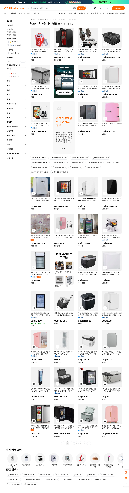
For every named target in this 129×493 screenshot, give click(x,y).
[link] (126, 472)
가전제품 (41, 19)
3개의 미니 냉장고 (51, 479)
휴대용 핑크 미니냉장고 (39, 162)
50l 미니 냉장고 (67, 479)
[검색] (81, 8)
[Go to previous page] (63, 443)
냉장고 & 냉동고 (52, 19)
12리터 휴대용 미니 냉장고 (58, 158)
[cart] (101, 8)
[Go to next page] (89, 443)
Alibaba (32, 19)
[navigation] (16, 231)
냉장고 (63, 19)
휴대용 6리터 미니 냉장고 (100, 158)
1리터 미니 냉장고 (57, 162)
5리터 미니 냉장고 (13, 479)
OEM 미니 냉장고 (100, 479)
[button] (74, 8)
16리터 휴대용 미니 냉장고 (32, 479)
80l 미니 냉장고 (91, 475)
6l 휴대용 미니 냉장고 (38, 158)
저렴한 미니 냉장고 (31, 484)
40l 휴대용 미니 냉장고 (94, 162)
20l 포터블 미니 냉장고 (75, 162)
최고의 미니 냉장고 (59, 167)
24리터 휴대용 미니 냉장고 (39, 167)
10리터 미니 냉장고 (107, 475)
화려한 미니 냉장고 (112, 162)
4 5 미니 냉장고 (75, 167)
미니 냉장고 (77, 475)
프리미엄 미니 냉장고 (92, 167)
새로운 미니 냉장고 (83, 479)
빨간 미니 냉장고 (29, 475)
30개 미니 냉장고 (13, 475)
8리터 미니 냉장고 (62, 475)
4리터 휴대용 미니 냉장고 (79, 158)
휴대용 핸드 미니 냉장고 (60, 172)
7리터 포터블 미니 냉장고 (39, 172)
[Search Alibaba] (51, 8)
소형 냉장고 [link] (72, 19)
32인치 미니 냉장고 (13, 484)
